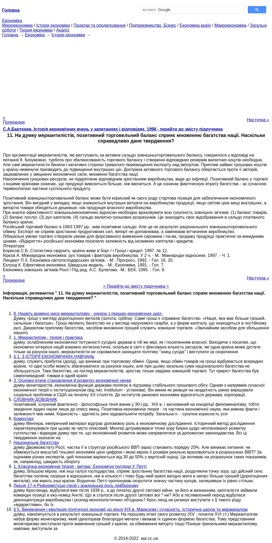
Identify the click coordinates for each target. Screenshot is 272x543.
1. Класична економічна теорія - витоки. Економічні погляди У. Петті (80, 466)
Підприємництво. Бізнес (152, 25)
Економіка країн (195, 25)
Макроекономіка (230, 25)
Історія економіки (53, 25)
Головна (10, 35)
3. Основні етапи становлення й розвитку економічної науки (72, 380)
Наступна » (258, 120)
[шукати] (191, 9)
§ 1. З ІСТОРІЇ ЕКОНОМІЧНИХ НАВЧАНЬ (54, 356)
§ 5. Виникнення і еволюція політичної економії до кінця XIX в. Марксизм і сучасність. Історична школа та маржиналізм (131, 509)
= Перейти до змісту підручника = (136, 286)
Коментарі (23, 418)
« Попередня (14, 119)
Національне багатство (36, 442)
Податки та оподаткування (99, 25)
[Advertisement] (136, 74)
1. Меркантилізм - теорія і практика (48, 337)
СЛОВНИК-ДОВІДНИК (35, 399)
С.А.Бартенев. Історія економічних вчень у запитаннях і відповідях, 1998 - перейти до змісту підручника (113, 129)
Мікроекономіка (17, 25)
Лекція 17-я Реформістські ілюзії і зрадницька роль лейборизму (76, 485)
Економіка (12, 20)
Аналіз (62, 30)
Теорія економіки (35, 30)
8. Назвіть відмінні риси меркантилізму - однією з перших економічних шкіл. (88, 313)
